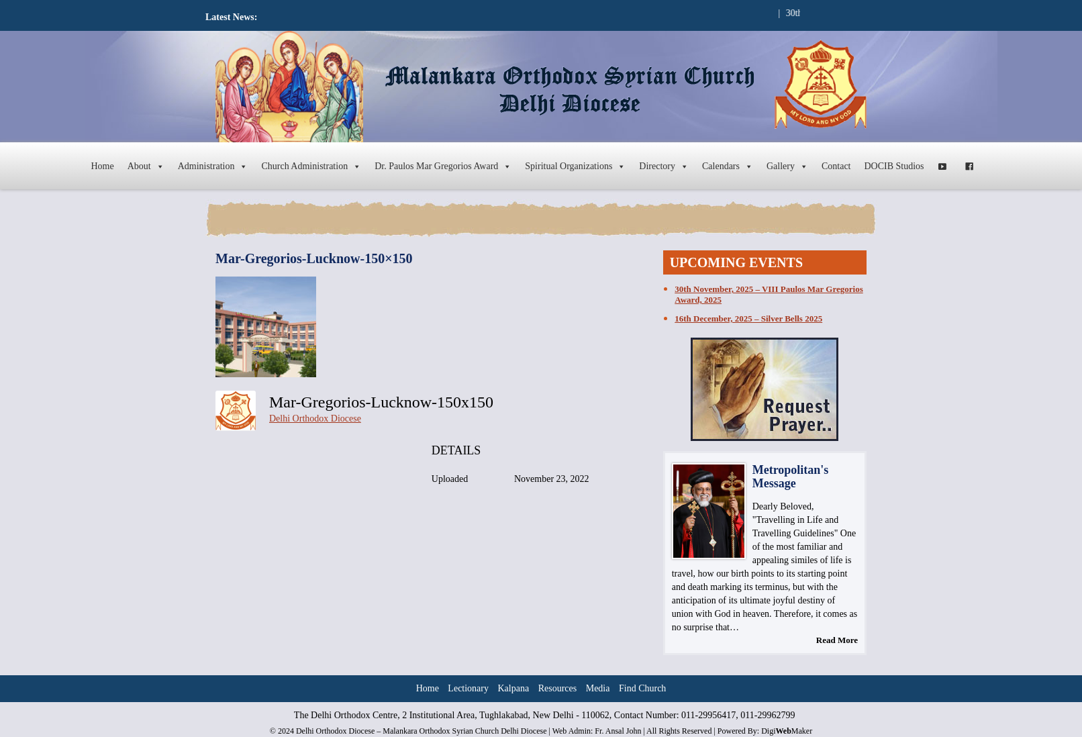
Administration (213, 166)
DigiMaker (786, 731)
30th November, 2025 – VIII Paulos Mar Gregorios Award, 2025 (769, 294)
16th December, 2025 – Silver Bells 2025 (748, 318)
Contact (836, 166)
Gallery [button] (787, 166)
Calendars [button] (727, 166)
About (146, 166)
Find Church (642, 688)
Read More (837, 640)
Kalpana (514, 688)
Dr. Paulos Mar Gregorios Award (443, 166)
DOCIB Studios (894, 166)
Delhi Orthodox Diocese (315, 418)
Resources (557, 688)
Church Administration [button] (311, 166)
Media (598, 688)
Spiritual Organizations (575, 166)
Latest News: (231, 17)
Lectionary (468, 688)
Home (102, 166)
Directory (664, 166)
